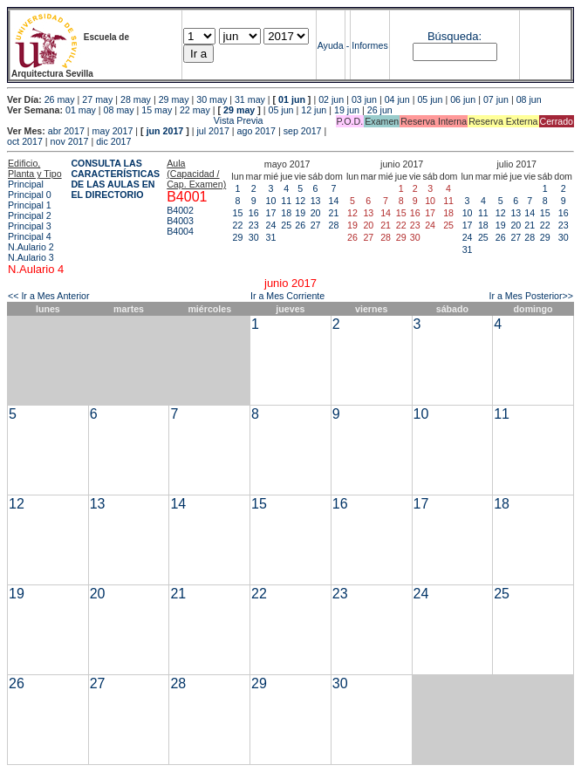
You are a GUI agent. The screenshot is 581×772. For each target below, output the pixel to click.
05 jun (429, 99)
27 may (97, 99)
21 (334, 213)
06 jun (462, 99)
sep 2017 (303, 131)
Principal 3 (29, 226)
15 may (156, 110)
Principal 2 (29, 215)
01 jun (291, 99)
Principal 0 (29, 194)
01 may (80, 110)
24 (271, 225)
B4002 (180, 210)
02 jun (331, 99)
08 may (119, 110)
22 (238, 225)
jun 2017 (165, 131)
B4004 (180, 231)
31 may (250, 99)
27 (316, 225)
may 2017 (112, 131)
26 (300, 225)
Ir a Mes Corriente (287, 295)
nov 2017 (70, 141)
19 (300, 213)
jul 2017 (213, 131)
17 (271, 213)
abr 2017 (66, 131)
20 (316, 213)
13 (316, 200)
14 (334, 200)
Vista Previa (135, 120)
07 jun (496, 99)
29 (238, 237)
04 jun (397, 99)
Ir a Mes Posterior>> (531, 295)
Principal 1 (29, 205)
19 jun (346, 110)
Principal (26, 184)
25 (286, 225)
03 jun (364, 99)
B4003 (180, 220)
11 (286, 200)
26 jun (380, 110)
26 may (59, 99)
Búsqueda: (454, 36)
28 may (135, 99)
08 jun (529, 99)
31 (271, 237)
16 (254, 213)
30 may (211, 99)
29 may (174, 99)
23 (254, 225)
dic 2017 (113, 141)
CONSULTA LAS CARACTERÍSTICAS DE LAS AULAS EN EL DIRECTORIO (115, 179)
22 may (195, 110)
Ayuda (331, 45)
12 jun (313, 110)
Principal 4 (29, 236)
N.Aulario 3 (31, 257)
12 (300, 200)
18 (286, 213)
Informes (369, 45)
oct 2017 (25, 141)
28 (334, 225)
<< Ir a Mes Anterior (49, 295)
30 (254, 237)
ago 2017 (256, 131)
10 (271, 200)
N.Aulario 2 (31, 247)
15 (238, 213)
